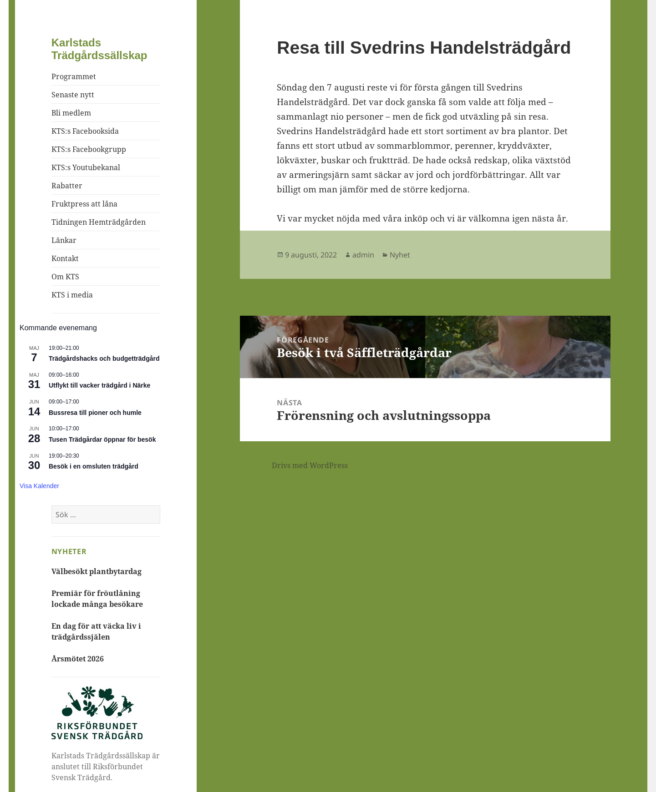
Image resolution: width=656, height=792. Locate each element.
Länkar (63, 240)
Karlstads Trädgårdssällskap (99, 48)
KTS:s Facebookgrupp (88, 149)
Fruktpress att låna (84, 204)
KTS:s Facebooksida (85, 131)
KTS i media (72, 295)
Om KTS (65, 277)
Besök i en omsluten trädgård (93, 466)
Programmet (73, 76)
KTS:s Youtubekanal (85, 167)
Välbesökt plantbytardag (96, 571)
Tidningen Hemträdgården (98, 222)
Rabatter (66, 186)
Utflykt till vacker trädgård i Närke (99, 385)
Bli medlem (71, 113)
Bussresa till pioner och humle (95, 412)
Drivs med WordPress (310, 465)
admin (363, 255)
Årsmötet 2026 (77, 659)
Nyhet (400, 255)
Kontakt (65, 258)
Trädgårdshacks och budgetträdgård (104, 358)
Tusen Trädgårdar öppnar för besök (102, 439)
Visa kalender (39, 485)
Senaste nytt (72, 95)
